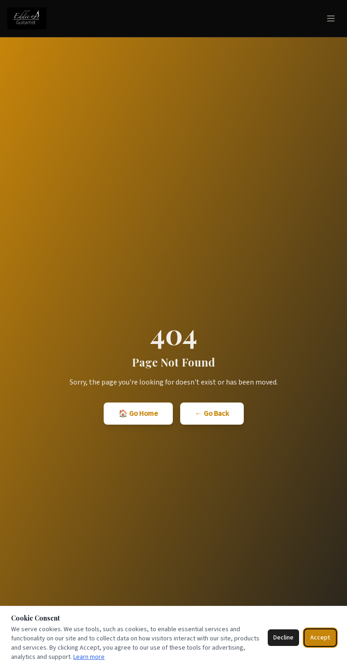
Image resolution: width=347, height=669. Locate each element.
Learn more (89, 657)
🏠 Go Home (138, 414)
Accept (320, 637)
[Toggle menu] (331, 18)
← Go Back (212, 414)
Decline (283, 637)
